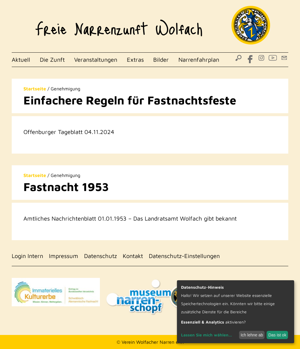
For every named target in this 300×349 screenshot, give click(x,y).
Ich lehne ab (252, 335)
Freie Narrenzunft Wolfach (118, 25)
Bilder (161, 59)
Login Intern (27, 255)
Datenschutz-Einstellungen (184, 255)
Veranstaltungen (95, 59)
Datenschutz (100, 255)
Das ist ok (277, 335)
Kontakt (133, 255)
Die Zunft (52, 59)
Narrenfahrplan (198, 59)
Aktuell (21, 59)
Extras (135, 59)
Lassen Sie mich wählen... (206, 334)
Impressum (63, 255)
